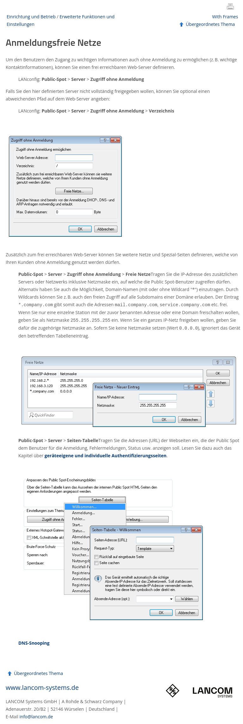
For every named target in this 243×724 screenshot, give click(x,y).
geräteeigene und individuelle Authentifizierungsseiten (105, 455)
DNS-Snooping (33, 642)
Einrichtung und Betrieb (31, 17)
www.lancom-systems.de (42, 686)
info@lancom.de (36, 716)
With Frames (225, 17)
